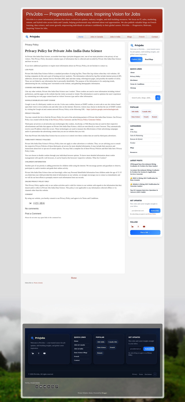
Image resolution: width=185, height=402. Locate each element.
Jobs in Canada (96, 37)
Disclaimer (134, 80)
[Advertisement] (74, 304)
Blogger (104, 393)
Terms (141, 374)
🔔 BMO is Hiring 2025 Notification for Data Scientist (144, 179)
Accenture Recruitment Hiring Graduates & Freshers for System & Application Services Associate (144, 172)
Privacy (134, 374)
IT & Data (133, 132)
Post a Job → (145, 232)
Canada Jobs (146, 111)
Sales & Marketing (136, 135)
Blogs (129, 37)
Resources (133, 152)
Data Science (136, 117)
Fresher (132, 143)
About (132, 72)
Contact (155, 37)
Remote (154, 117)
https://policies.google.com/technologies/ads (102, 109)
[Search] (157, 97)
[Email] (139, 210)
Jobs (131, 129)
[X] (138, 226)
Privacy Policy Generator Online (89, 120)
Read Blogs (149, 59)
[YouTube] (144, 226)
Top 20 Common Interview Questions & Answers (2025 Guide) (144, 191)
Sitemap (133, 88)
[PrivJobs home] (38, 338)
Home (81, 37)
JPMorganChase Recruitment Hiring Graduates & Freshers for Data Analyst (144, 165)
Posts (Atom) (38, 283)
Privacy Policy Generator (62, 120)
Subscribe (155, 211)
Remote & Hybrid (136, 139)
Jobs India (135, 111)
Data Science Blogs (80, 352)
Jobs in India (115, 37)
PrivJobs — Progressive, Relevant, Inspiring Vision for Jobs (83, 14)
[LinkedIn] (132, 226)
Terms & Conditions (137, 84)
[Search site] (142, 98)
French (142, 37)
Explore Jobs (136, 59)
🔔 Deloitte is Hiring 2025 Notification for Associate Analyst (144, 185)
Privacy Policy (135, 76)
